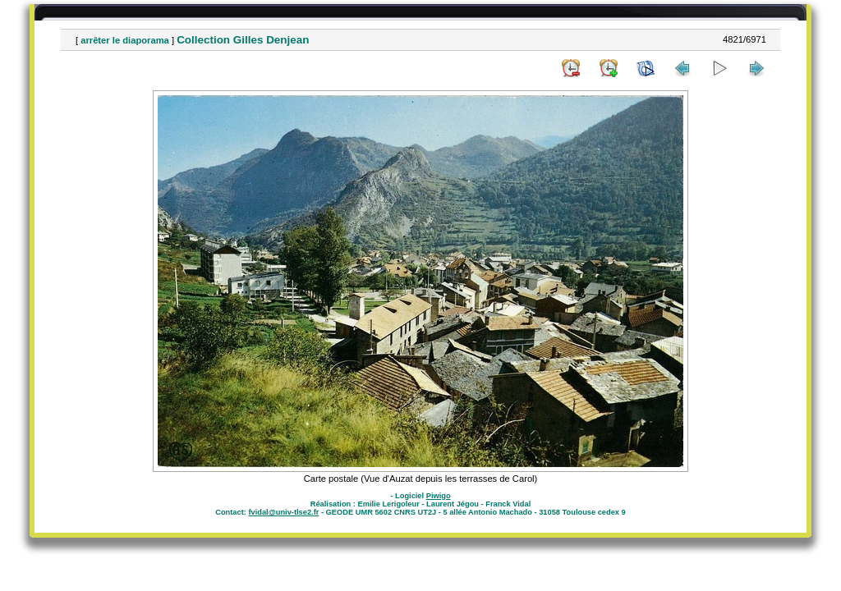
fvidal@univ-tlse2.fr (283, 512)
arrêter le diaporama (124, 40)
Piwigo (438, 496)
